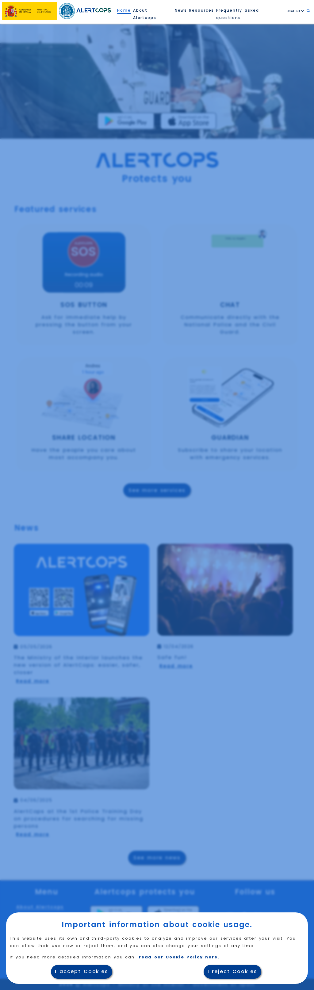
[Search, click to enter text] (308, 10)
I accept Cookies (81, 971)
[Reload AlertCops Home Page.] (93, 10)
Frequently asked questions (237, 14)
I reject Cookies (232, 971)
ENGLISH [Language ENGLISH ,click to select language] (295, 11)
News (181, 10)
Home (124, 10)
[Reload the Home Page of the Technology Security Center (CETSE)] (67, 9)
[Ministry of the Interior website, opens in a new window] (30, 10)
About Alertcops (144, 14)
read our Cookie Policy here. (179, 957)
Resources (201, 10)
